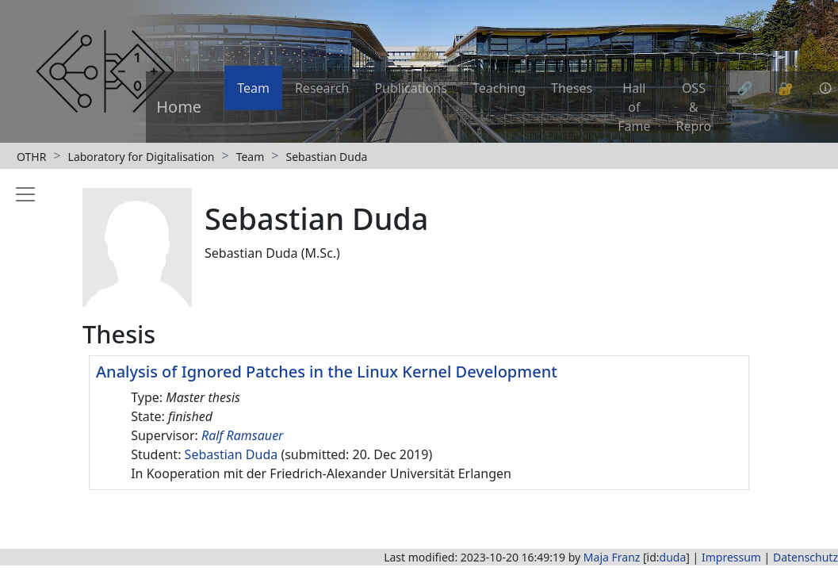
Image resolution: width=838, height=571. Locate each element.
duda (673, 557)
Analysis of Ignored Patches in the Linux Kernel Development (326, 371)
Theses (571, 88)
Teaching (499, 88)
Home (178, 106)
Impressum (731, 557)
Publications (410, 88)
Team (253, 88)
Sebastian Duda (326, 156)
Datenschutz (805, 557)
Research (322, 88)
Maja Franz (612, 557)
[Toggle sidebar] (22, 352)
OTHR (31, 156)
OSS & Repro (694, 107)
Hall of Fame (634, 107)
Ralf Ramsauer (242, 435)
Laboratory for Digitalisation (141, 156)
